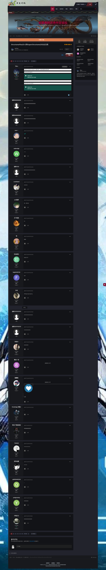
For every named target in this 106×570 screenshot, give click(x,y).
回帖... (19, 546)
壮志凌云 (16, 254)
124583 (82, 48)
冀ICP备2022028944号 (52, 564)
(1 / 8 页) (33, 61)
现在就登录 (32, 541)
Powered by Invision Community (50, 566)
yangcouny (16, 497)
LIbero (92, 48)
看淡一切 (16, 359)
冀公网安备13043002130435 (61, 564)
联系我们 (58, 563)
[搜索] (86, 8)
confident (16, 181)
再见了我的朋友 (16, 425)
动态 (57, 8)
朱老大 (16, 341)
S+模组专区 (25, 50)
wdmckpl (16, 148)
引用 (28, 94)
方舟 (16, 290)
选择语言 (48, 563)
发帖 (62, 55)
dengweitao (83, 52)
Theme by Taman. (57, 566)
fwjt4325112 (16, 272)
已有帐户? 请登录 (80, 4)
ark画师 (16, 200)
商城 (66, 8)
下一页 (25, 61)
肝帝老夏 (16, 461)
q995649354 (16, 479)
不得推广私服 (41, 39)
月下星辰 (16, 218)
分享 (61, 49)
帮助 (76, 8)
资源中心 (71, 8)
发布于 (28, 66)
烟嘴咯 (16, 378)
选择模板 (53, 563)
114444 (16, 443)
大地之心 (16, 515)
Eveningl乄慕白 (16, 407)
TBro (17, 48)
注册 (90, 4)
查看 (52, 8)
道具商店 (61, 8)
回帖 (69, 55)
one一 (16, 130)
